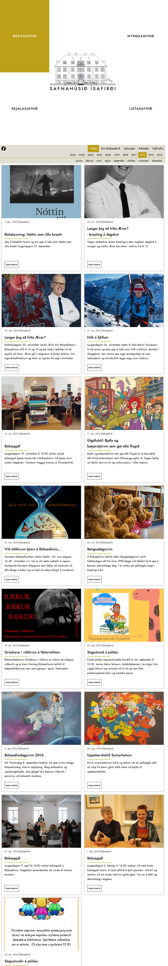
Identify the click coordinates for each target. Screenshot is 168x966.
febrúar (89, 160)
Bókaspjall (12, 446)
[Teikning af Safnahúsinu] (83, 69)
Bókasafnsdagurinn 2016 (24, 755)
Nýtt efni (158, 148)
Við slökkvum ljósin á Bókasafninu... (33, 549)
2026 (73, 155)
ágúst (107, 160)
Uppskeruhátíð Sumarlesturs (109, 755)
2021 (99, 155)
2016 (142, 155)
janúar (79, 160)
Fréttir (93, 148)
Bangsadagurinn (99, 549)
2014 (159, 155)
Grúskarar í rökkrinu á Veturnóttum (32, 652)
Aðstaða (143, 148)
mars (99, 160)
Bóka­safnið (24, 36)
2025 (82, 155)
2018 (125, 155)
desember (157, 160)
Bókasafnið (24, 222)
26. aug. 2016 (94, 748)
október (131, 160)
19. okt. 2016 (11, 645)
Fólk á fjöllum (97, 337)
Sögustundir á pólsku (21, 961)
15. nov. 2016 (11, 433)
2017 (134, 155)
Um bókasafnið (110, 148)
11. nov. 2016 (94, 433)
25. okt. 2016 (94, 542)
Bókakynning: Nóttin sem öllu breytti (33, 234)
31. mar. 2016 (11, 851)
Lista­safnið (140, 108)
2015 (151, 155)
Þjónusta (129, 148)
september (119, 160)
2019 (117, 155)
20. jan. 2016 (11, 954)
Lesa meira (11, 264)
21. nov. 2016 (94, 330)
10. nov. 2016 (11, 542)
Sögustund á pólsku (102, 652)
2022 (90, 155)
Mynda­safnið (140, 36)
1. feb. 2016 (93, 851)
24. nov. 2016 (12, 330)
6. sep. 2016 (11, 748)
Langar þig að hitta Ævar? (25, 337)
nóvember (143, 160)
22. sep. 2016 (94, 645)
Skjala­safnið (24, 108)
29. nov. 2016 (94, 222)
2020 (108, 155)
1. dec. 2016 (11, 222)
